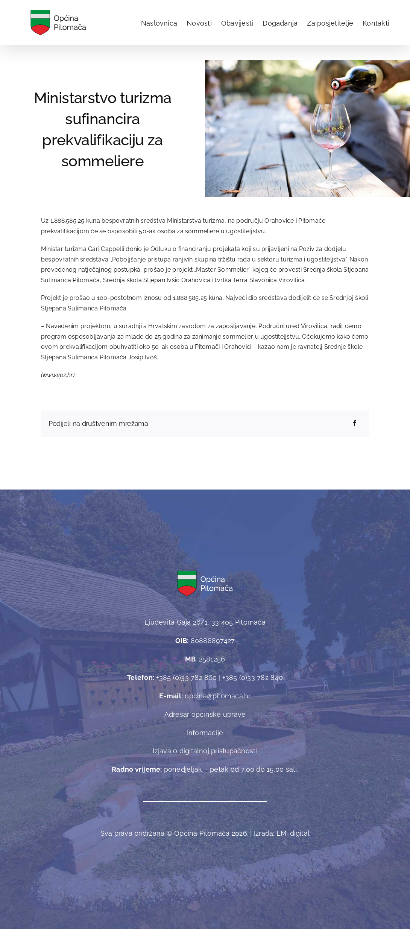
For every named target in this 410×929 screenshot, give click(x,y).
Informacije (205, 733)
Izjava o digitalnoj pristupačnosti (205, 751)
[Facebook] (354, 423)
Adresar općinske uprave (205, 714)
